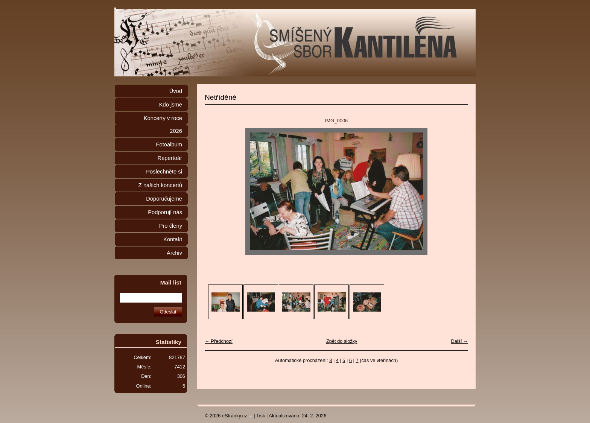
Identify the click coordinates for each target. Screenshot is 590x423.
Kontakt (172, 239)
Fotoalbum (169, 145)
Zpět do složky (341, 341)
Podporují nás (165, 212)
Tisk (260, 415)
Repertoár (170, 158)
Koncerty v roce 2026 (163, 124)
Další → (459, 341)
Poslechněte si (164, 172)
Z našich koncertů (160, 185)
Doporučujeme (164, 199)
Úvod (175, 91)
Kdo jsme (170, 105)
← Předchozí (219, 341)
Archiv (174, 253)
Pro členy (170, 226)
